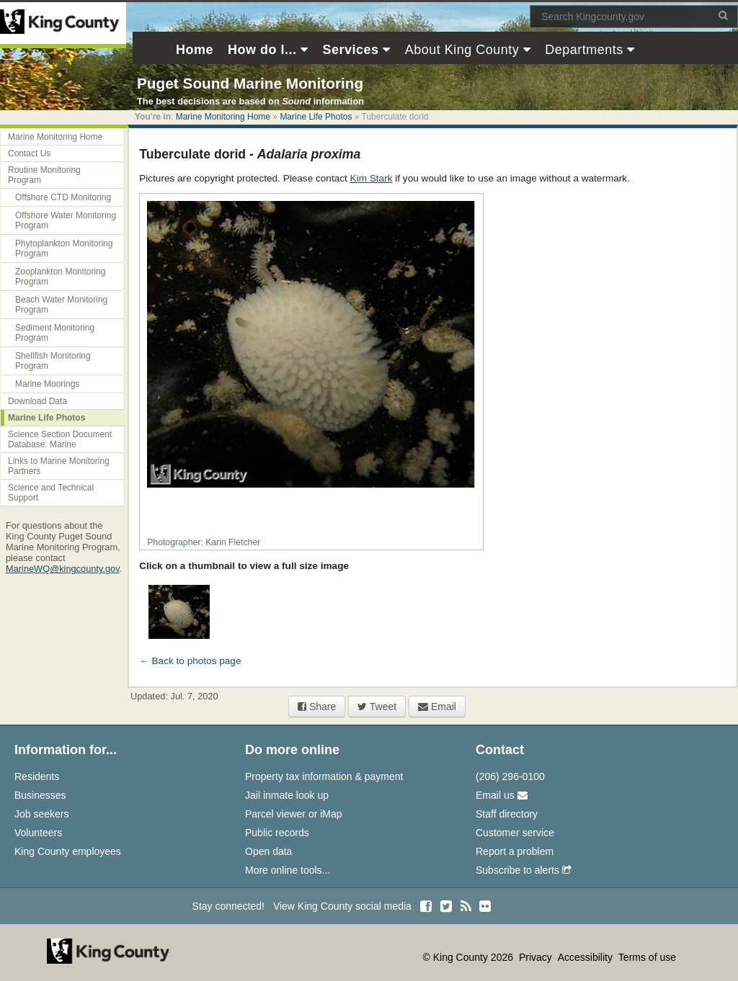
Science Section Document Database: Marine (60, 439)
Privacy (537, 957)
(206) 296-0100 (510, 776)
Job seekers (41, 814)
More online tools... (287, 870)
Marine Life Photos (316, 117)
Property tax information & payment (324, 776)
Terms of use (647, 957)
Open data (268, 851)
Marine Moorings (47, 384)
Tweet (376, 706)
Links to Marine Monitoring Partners (59, 466)
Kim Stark (371, 178)
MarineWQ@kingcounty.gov (63, 568)
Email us (502, 795)
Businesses (40, 795)
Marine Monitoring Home (223, 117)
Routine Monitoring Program (44, 175)
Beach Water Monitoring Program (61, 305)
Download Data (37, 401)
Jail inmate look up (287, 795)
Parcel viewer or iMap (293, 814)
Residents (36, 776)
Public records (277, 832)
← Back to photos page (190, 660)
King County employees (67, 851)
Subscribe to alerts (524, 870)
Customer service (515, 832)
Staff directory (507, 814)
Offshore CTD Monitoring (63, 197)
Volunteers (38, 832)
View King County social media (342, 906)
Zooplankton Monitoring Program (60, 276)
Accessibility (586, 957)
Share (317, 706)
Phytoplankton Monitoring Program (63, 248)
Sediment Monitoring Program (54, 333)
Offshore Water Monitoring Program (65, 220)
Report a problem (515, 851)
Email (437, 706)
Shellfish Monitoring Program (53, 361)
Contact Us (29, 153)
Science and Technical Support (51, 493)
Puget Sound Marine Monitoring (250, 83)
